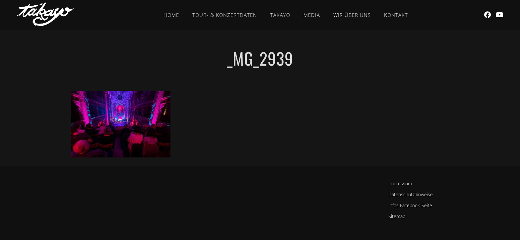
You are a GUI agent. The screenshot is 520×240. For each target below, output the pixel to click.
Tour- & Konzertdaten (224, 15)
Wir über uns (352, 15)
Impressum (400, 183)
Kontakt (396, 15)
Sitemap (396, 216)
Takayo (280, 15)
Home (171, 15)
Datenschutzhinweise (410, 194)
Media (311, 15)
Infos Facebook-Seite (410, 205)
